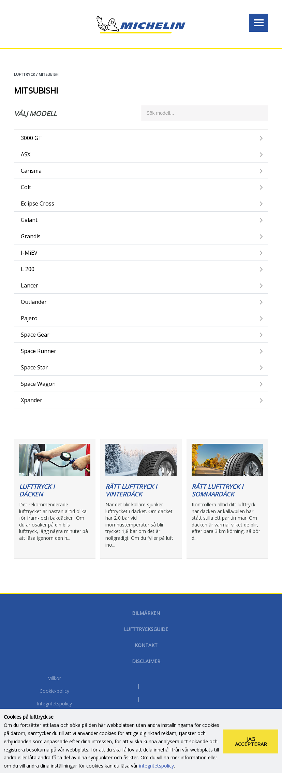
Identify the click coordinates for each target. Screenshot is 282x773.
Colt (26, 187)
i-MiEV (29, 252)
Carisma (31, 170)
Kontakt (146, 645)
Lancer (29, 285)
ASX (25, 154)
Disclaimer (146, 661)
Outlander (34, 302)
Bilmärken (146, 613)
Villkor (54, 678)
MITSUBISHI (49, 74)
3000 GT (31, 138)
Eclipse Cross (37, 203)
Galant (29, 220)
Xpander (31, 400)
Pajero (29, 318)
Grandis (31, 236)
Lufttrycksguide (146, 629)
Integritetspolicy (54, 704)
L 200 (27, 269)
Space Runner (38, 351)
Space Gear (35, 334)
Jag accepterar (251, 748)
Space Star (34, 367)
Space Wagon (38, 384)
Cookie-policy (54, 691)
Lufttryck (24, 74)
